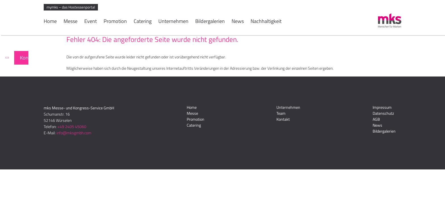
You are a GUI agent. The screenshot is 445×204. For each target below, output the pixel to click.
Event (90, 22)
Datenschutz (383, 113)
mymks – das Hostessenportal (71, 7)
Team (281, 113)
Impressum (382, 107)
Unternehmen (173, 22)
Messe (70, 22)
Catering (143, 22)
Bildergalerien (210, 22)
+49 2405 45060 (71, 126)
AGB (376, 119)
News (238, 22)
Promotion (115, 22)
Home (50, 22)
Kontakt (24, 57)
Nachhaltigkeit (266, 22)
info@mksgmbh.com (73, 133)
